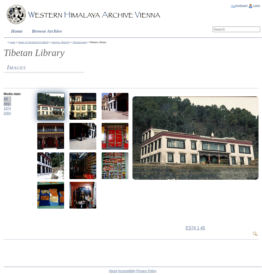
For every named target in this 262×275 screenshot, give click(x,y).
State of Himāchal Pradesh (33, 42)
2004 (7, 113)
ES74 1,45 (195, 228)
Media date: (12, 94)
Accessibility (126, 271)
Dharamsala (80, 42)
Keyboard (241, 5)
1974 (7, 108)
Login (256, 5)
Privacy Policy (146, 271)
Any (7, 104)
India (12, 42)
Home (17, 31)
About (113, 271)
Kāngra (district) (60, 42)
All (6, 99)
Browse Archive (47, 31)
